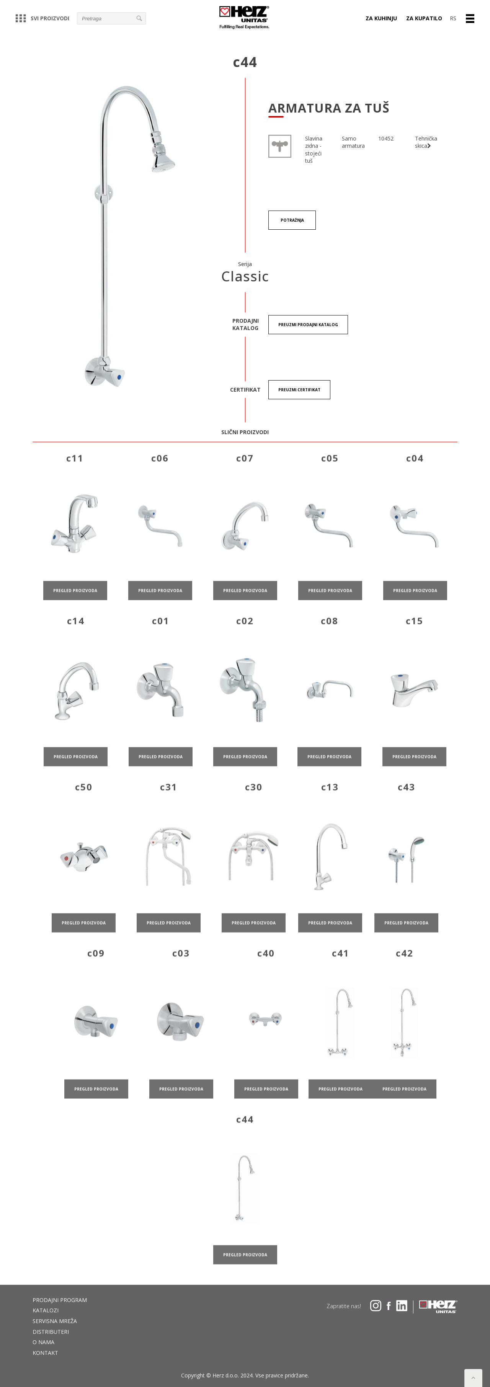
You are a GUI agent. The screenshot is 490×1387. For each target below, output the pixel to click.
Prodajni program (60, 1300)
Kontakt (45, 1352)
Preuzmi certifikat (299, 389)
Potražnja (292, 220)
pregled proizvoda (75, 602)
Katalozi (46, 1310)
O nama (43, 1342)
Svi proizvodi (42, 18)
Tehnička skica (426, 142)
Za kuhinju (381, 18)
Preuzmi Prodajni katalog (308, 324)
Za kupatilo (424, 18)
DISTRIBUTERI (51, 1331)
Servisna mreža (55, 1321)
